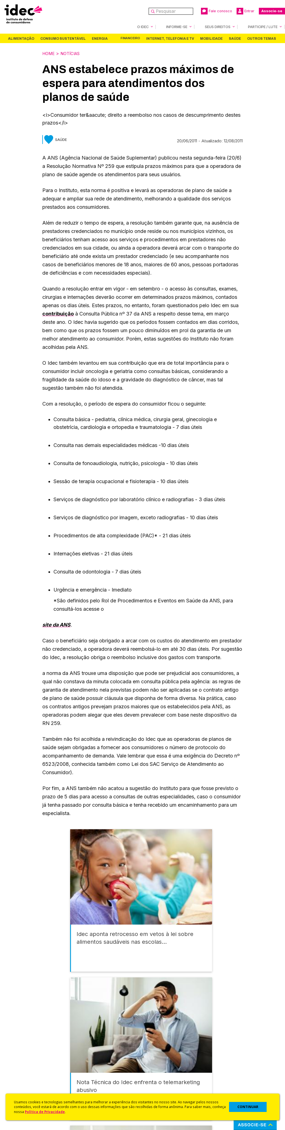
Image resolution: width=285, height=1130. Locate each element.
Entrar (245, 11)
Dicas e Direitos (157, 1061)
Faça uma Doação (226, 1047)
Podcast (85, 1084)
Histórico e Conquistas (33, 1062)
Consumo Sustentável (63, 38)
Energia (100, 38)
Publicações (89, 1070)
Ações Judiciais (157, 1083)
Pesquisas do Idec (160, 1076)
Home (49, 53)
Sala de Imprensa (28, 1070)
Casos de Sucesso (160, 1090)
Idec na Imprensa (93, 1040)
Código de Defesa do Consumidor (164, 1043)
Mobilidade (211, 38)
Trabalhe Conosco (29, 1077)
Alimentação (21, 38)
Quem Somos (24, 1040)
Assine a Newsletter (96, 1077)
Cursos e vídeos (158, 1054)
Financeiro (130, 37)
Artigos (84, 1062)
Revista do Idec (92, 1055)
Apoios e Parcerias (29, 1055)
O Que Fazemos (27, 1047)
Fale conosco (216, 11)
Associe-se (271, 11)
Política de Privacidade (45, 1111)
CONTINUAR (247, 1106)
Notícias (73, 53)
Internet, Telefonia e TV (170, 38)
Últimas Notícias (92, 1047)
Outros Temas (261, 38)
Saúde (235, 38)
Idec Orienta (154, 1068)
